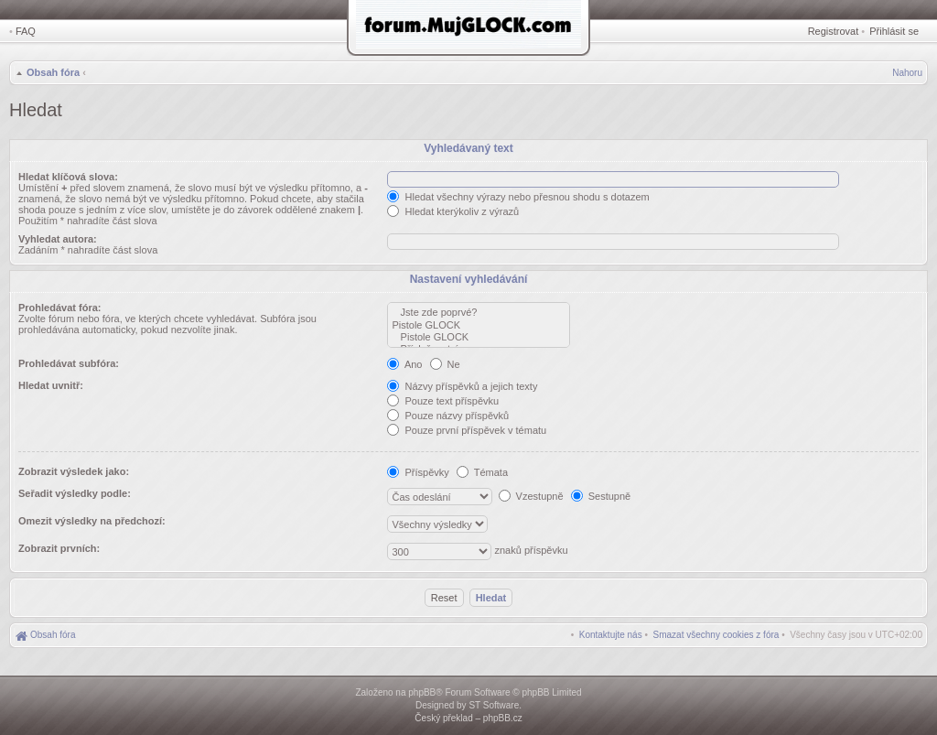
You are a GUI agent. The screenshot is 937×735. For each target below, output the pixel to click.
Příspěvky (417, 472)
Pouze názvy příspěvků (448, 415)
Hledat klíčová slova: (68, 176)
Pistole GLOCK (478, 325)
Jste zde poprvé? (478, 313)
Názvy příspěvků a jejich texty (462, 386)
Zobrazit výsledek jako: (73, 471)
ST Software (493, 705)
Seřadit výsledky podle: (74, 493)
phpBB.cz (502, 718)
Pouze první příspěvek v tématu (466, 430)
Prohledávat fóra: (59, 307)
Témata (482, 472)
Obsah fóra (53, 72)
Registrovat (833, 31)
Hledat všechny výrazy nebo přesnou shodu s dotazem (518, 196)
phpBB (422, 692)
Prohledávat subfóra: (68, 363)
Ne (445, 364)
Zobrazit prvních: (59, 548)
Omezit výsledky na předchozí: (92, 520)
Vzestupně (531, 496)
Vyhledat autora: (57, 238)
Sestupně (601, 496)
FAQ (26, 31)
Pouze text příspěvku (443, 400)
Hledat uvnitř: (50, 385)
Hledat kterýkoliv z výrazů (453, 211)
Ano (404, 364)
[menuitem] (716, 635)
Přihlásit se (894, 31)
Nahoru (907, 73)
